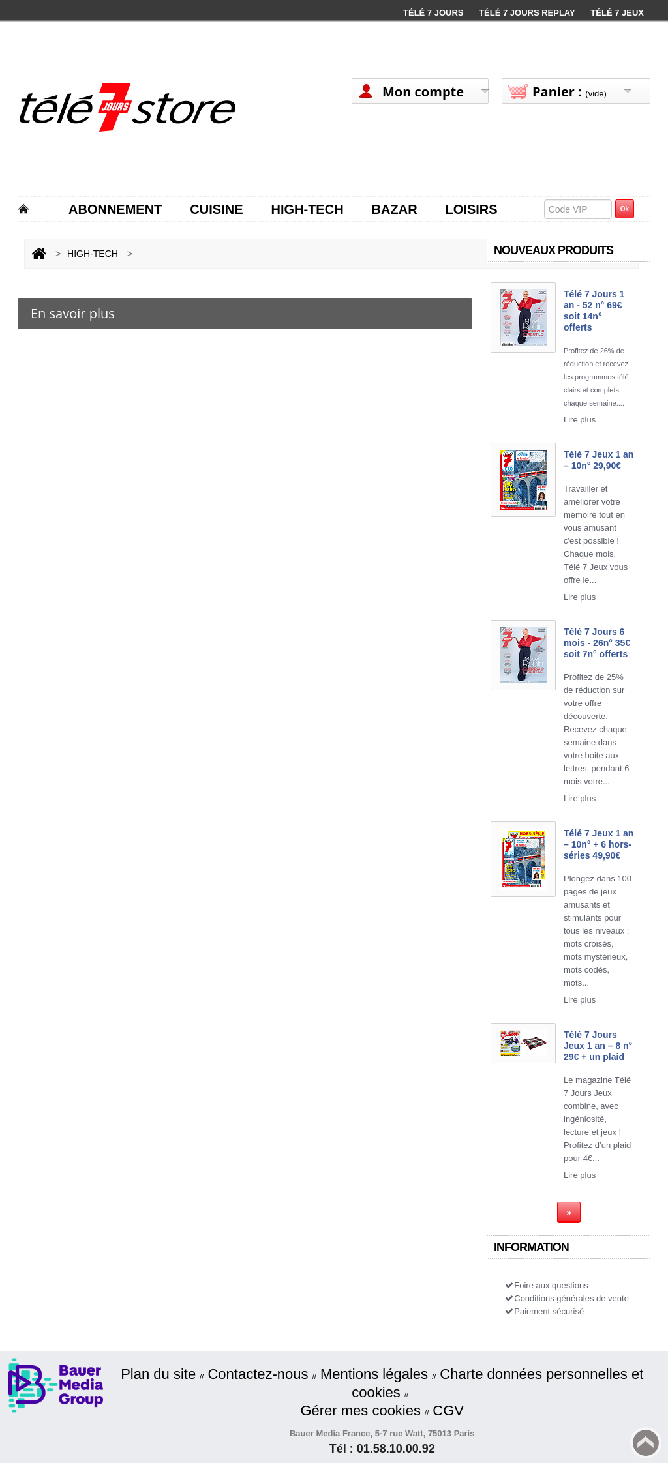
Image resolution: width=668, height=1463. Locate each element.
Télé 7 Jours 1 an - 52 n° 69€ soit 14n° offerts (594, 310)
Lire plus (580, 419)
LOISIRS (472, 209)
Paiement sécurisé (544, 1311)
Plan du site (158, 1374)
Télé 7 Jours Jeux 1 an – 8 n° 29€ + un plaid (598, 1045)
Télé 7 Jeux (617, 13)
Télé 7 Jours (433, 13)
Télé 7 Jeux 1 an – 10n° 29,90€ (598, 460)
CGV (448, 1410)
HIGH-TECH (307, 209)
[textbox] (578, 209)
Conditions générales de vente (566, 1298)
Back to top (646, 1443)
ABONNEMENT (115, 209)
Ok (624, 209)
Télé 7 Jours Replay (527, 13)
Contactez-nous (257, 1374)
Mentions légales (374, 1374)
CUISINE (216, 209)
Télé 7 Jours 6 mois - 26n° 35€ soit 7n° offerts (597, 643)
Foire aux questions (546, 1285)
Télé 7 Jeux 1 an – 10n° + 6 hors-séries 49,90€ (598, 844)
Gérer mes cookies (360, 1410)
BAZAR (395, 209)
